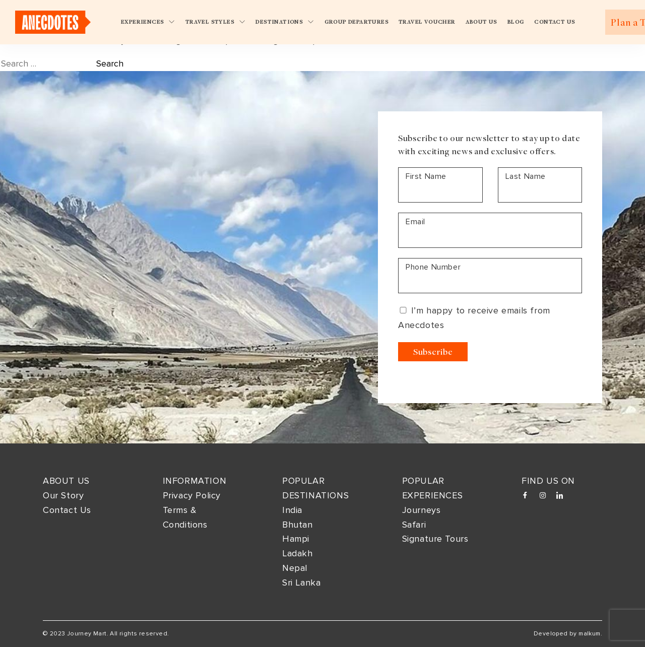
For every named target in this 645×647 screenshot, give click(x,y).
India (292, 509)
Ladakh (297, 553)
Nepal (294, 567)
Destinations (284, 21)
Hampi (295, 538)
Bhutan (297, 524)
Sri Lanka (301, 582)
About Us (481, 21)
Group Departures (357, 21)
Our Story (63, 495)
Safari (414, 524)
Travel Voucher (427, 21)
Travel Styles (215, 21)
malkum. (590, 633)
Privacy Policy (192, 495)
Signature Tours (435, 538)
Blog (516, 21)
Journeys (421, 509)
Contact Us (554, 21)
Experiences (148, 21)
